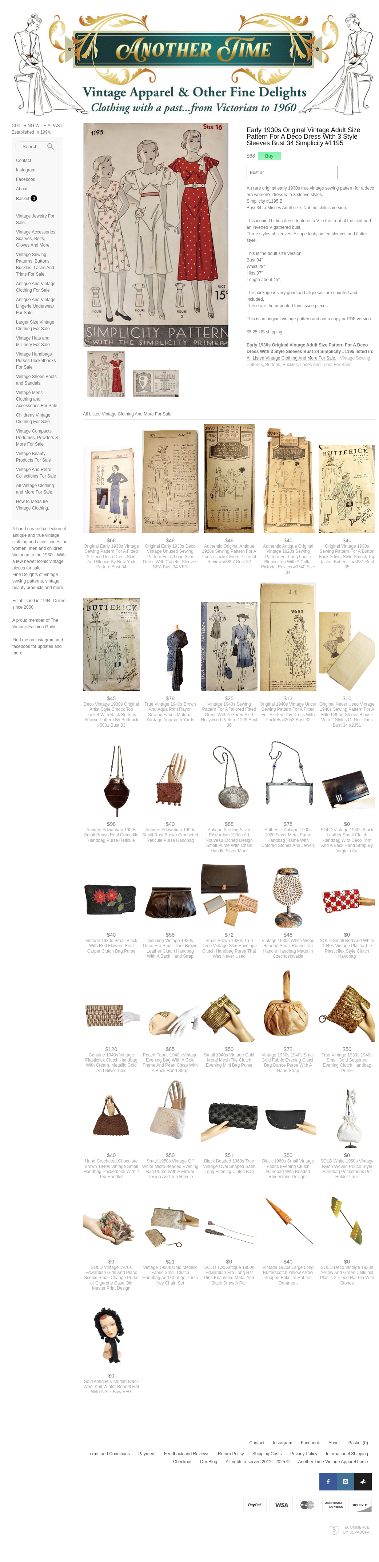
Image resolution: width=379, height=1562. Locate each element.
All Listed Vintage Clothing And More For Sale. (291, 358)
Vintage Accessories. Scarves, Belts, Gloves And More (36, 239)
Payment (146, 1453)
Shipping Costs (267, 1453)
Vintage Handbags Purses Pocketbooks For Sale (36, 361)
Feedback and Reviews (187, 1453)
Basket (23, 198)
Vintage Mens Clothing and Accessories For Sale (36, 399)
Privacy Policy (304, 1453)
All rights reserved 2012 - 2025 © (258, 1461)
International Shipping (347, 1453)
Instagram (25, 170)
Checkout (182, 1461)
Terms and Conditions (109, 1453)
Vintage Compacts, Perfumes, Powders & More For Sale (37, 438)
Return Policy (231, 1453)
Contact (23, 160)
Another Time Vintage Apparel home (333, 1461)
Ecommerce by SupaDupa (356, 1529)
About (21, 188)
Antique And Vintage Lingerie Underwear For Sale (36, 306)
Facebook (25, 179)
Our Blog (208, 1461)
